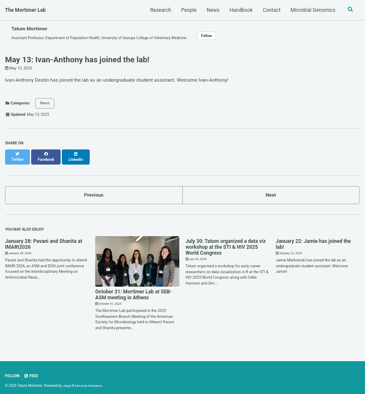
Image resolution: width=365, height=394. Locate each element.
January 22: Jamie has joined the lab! (313, 240)
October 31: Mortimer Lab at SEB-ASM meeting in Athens (133, 290)
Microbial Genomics (312, 10)
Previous (94, 191)
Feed (31, 372)
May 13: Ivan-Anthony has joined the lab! (77, 60)
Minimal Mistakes (89, 381)
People (188, 10)
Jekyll (67, 381)
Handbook (240, 10)
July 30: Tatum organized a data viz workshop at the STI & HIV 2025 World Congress (226, 243)
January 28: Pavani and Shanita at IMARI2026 (43, 240)
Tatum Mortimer (29, 29)
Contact (271, 10)
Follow (210, 36)
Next (271, 191)
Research (160, 10)
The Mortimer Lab (25, 10)
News (212, 10)
